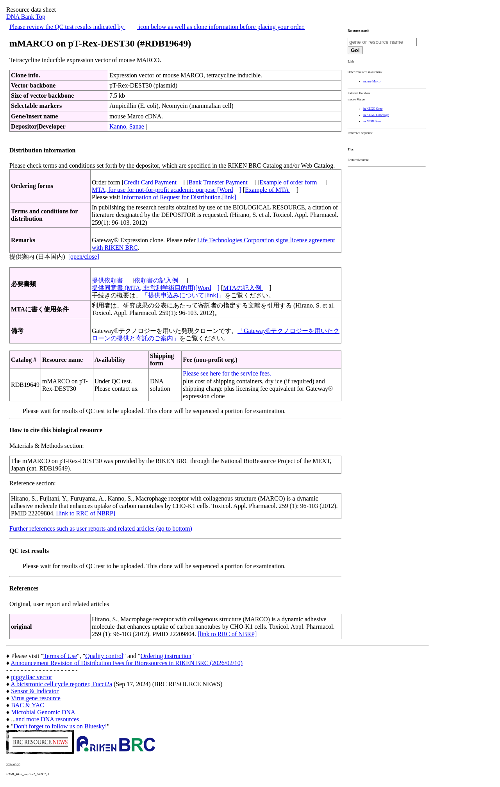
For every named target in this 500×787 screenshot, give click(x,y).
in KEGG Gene (372, 109)
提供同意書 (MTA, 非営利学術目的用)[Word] (156, 287)
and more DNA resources (47, 719)
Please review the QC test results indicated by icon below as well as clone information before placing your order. (157, 26)
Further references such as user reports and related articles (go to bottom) (100, 528)
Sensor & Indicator (35, 691)
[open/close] (83, 256)
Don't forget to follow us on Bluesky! (60, 726)
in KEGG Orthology (376, 115)
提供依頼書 (108, 280)
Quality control (104, 656)
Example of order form (288, 182)
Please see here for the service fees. (227, 373)
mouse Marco (371, 81)
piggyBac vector (31, 677)
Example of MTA (267, 189)
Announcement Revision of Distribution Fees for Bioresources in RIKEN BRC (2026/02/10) (127, 663)
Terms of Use (60, 656)
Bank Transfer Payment (218, 182)
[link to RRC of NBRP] (85, 513)
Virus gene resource (36, 698)
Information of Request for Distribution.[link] (178, 197)
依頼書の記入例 (157, 280)
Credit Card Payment (150, 182)
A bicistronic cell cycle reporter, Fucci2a (61, 684)
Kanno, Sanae (126, 126)
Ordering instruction (166, 656)
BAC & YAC (27, 705)
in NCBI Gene (372, 121)
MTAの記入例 (243, 287)
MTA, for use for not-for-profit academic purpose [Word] (166, 189)
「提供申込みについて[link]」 (183, 295)
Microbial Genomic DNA (43, 712)
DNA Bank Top (25, 16)
